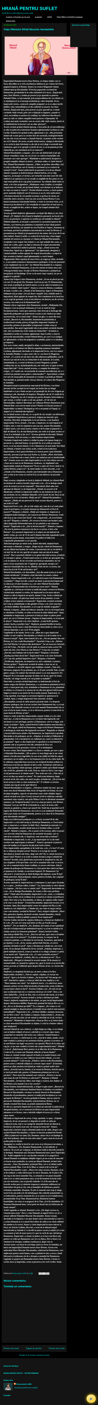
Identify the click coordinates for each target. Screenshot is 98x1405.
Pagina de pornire (33, 1348)
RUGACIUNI (10, 21)
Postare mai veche (57, 1348)
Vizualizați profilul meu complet (26, 1388)
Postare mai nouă (11, 1348)
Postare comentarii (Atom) (39, 1355)
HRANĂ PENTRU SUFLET (29, 8)
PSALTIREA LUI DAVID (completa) (70, 17)
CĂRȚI (49, 17)
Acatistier (38, 17)
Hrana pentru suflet (24, 1384)
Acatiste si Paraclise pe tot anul (18, 17)
